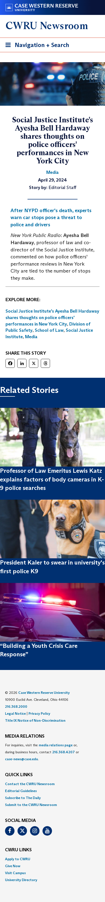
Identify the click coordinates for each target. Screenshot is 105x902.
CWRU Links (18, 850)
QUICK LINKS (19, 774)
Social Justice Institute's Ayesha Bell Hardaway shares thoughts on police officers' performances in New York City (52, 317)
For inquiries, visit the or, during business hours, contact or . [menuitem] (42, 752)
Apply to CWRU (17, 859)
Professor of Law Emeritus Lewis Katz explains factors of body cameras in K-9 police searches (52, 479)
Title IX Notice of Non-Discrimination (35, 720)
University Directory (21, 880)
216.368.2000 (16, 706)
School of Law (49, 330)
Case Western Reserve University (44, 692)
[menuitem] (52, 783)
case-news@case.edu (21, 759)
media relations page (55, 745)
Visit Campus (15, 873)
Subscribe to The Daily (23, 798)
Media (31, 336)
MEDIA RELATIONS (24, 736)
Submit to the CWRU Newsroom (31, 805)
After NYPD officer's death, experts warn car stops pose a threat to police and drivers (51, 217)
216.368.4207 (63, 752)
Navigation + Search (35, 46)
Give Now (12, 866)
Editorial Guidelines (21, 791)
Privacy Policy (39, 713)
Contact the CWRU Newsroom (30, 784)
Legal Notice (15, 713)
